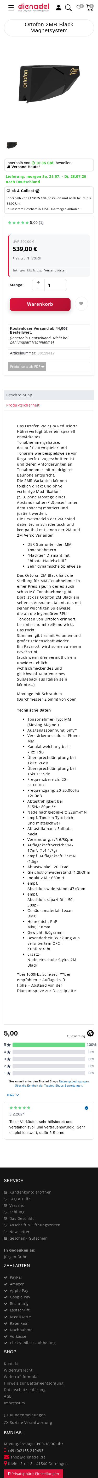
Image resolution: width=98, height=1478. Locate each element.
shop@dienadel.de (24, 1457)
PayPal (16, 1277)
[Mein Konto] (58, 7)
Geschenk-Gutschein (28, 1238)
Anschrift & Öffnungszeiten (35, 1224)
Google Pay (20, 1297)
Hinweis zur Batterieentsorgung (34, 1383)
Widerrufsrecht (18, 1370)
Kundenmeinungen (28, 1414)
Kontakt (11, 1363)
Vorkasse (18, 1336)
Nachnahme (21, 1329)
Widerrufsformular (21, 1376)
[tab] (49, 395)
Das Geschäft (21, 1218)
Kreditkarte (20, 1316)
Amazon (17, 1284)
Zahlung (17, 1211)
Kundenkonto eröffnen (30, 1192)
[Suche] (68, 7)
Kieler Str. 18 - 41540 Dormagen (36, 1463)
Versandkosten (54, 270)
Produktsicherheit (23, 405)
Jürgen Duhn (16, 1256)
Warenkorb (40, 304)
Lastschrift (20, 1310)
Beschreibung (19, 394)
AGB (8, 1396)
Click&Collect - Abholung (33, 1342)
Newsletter (19, 1231)
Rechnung (19, 1303)
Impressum (14, 1402)
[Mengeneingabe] (49, 285)
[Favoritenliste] (79, 7)
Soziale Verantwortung (31, 1422)
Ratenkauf (19, 1323)
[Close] (88, 1149)
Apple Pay (19, 1290)
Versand (17, 1205)
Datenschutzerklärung (24, 1389)
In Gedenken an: (20, 1250)
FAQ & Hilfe (20, 1198)
